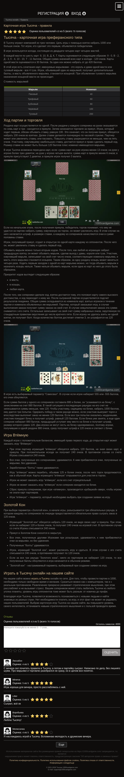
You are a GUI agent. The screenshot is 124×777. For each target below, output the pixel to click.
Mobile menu (119, 6)
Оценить (111, 652)
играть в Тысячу (40, 578)
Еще (61, 744)
